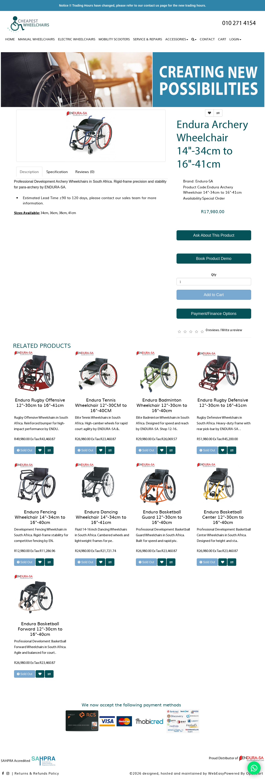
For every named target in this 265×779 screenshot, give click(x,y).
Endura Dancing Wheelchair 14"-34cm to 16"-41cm (101, 516)
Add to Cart (214, 295)
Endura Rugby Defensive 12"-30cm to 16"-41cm (222, 402)
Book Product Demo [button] (213, 258)
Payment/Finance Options (213, 313)
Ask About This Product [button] (213, 235)
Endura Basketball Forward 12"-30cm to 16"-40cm (40, 628)
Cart (222, 39)
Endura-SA (204, 181)
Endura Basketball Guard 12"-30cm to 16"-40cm (162, 516)
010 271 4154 (239, 23)
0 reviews (212, 330)
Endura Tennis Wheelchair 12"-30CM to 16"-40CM (101, 404)
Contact (207, 39)
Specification (57, 171)
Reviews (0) (84, 171)
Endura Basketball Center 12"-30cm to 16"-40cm (222, 516)
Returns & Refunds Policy (36, 773)
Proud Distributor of (236, 758)
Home (10, 39)
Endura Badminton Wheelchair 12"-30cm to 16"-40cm (162, 404)
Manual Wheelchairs (36, 39)
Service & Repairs (147, 39)
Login (235, 39)
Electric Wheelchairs (76, 39)
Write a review (231, 330)
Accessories (176, 39)
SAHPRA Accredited (28, 761)
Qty (213, 274)
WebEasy (216, 773)
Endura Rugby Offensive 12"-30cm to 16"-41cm (40, 402)
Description (29, 171)
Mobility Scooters (114, 39)
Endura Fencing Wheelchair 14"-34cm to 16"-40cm (40, 516)
